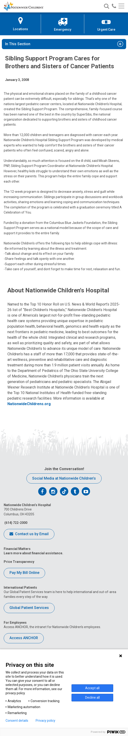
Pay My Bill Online (24, 572)
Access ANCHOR (23, 638)
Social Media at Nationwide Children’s (64, 478)
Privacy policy (45, 720)
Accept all (92, 688)
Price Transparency (19, 562)
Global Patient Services (29, 607)
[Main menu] (121, 6)
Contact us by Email (29, 534)
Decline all (92, 697)
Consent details (17, 720)
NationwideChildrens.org (29, 404)
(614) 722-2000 (15, 523)
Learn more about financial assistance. (33, 553)
